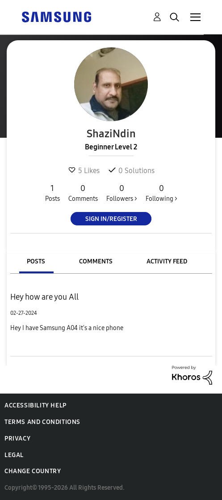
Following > (161, 193)
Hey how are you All (44, 297)
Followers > (121, 193)
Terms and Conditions (42, 422)
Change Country (32, 471)
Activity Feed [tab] (167, 261)
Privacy (17, 438)
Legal (14, 455)
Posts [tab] (36, 261)
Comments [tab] (96, 261)
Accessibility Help (35, 405)
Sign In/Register (111, 219)
